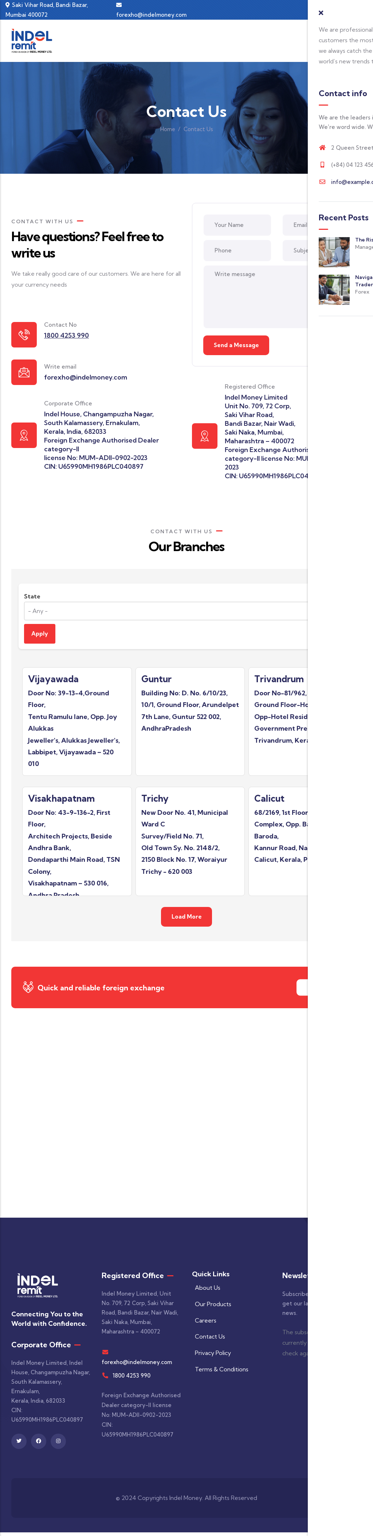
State (32, 597)
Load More (187, 920)
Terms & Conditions (220, 1373)
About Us (206, 1291)
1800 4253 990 (131, 1379)
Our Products (211, 1307)
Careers (204, 1324)
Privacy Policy (211, 1356)
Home (167, 129)
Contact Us (323, 990)
